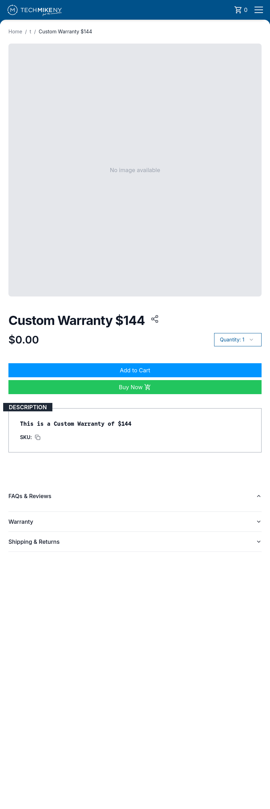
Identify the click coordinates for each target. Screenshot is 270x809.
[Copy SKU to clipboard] (30, 437)
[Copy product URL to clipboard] (153, 319)
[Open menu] (258, 9)
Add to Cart (135, 370)
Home (15, 31)
